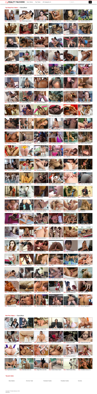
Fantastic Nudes (47, 380)
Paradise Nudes (65, 380)
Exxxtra (80, 380)
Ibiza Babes (12, 380)
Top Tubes (37, 2)
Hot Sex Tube (29, 380)
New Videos (30, 2)
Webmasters (8, 392)
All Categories (47, 2)
